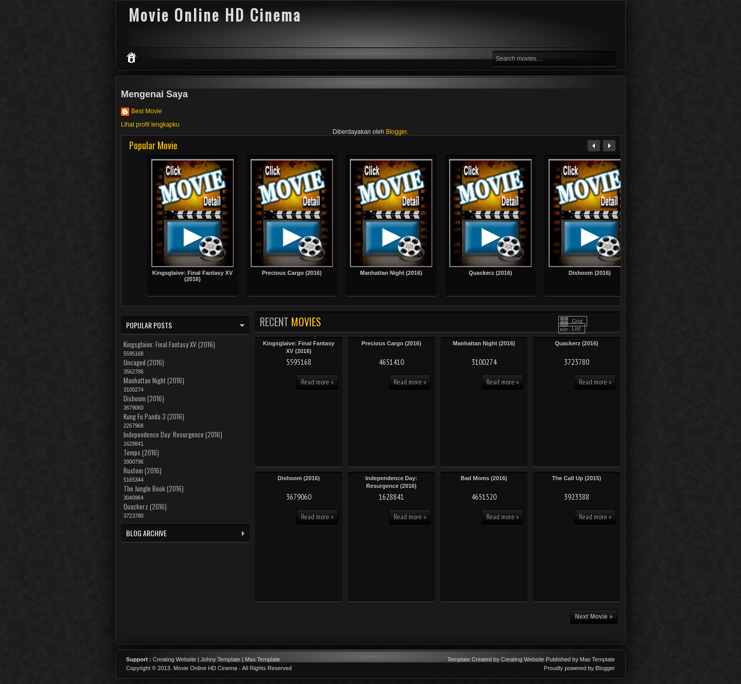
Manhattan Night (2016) (391, 273)
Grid (577, 321)
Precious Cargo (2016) (292, 273)
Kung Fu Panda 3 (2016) (153, 416)
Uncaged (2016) (143, 362)
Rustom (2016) (142, 470)
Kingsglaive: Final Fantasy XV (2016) (192, 276)
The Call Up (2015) (576, 478)
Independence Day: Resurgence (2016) (172, 434)
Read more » (317, 382)
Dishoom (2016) (590, 273)
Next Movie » (593, 616)
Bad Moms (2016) (484, 478)
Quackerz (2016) (490, 273)
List (576, 328)
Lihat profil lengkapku (150, 124)
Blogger (396, 131)
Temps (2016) (141, 452)
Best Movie (146, 111)
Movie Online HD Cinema (205, 668)
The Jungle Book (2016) (153, 488)
